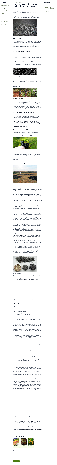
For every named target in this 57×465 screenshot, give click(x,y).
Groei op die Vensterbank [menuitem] (5, 5)
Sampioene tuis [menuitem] (3, 11)
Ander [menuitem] (2, 16)
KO (7, 21)
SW (4, 24)
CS (6, 18)
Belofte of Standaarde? (47, 10)
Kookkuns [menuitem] (2, 14)
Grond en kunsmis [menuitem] (4, 8)
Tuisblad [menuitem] (2, 3)
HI (9, 19)
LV (8, 21)
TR (7, 24)
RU (1, 24)
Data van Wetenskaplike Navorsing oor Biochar (49, 9)
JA (6, 21)
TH (6, 24)
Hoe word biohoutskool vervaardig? (48, 6)
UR (1, 26)
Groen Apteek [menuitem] (3, 13)
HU (3, 21)
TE (5, 24)
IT (5, 21)
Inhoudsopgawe (47, 2)
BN (5, 18)
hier (20, 86)
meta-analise (22, 275)
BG (4, 18)
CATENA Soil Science (33, 65)
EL (1, 19)
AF (1, 18)
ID (4, 21)
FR (7, 19)
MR (9, 21)
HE (8, 19)
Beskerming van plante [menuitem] (4, 10)
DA (7, 18)
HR (1, 21)
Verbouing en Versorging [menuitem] (5, 7)
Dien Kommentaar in (16, 461)
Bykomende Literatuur (47, 11)
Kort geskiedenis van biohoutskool (48, 7)
